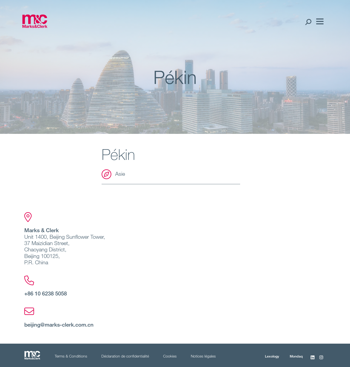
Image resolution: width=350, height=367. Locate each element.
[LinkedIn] (313, 360)
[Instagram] (321, 360)
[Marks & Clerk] (34, 26)
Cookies (170, 356)
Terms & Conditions (71, 356)
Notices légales (203, 356)
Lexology (272, 356)
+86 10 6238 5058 (45, 293)
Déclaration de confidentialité (125, 356)
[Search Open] (308, 22)
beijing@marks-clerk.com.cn (59, 324)
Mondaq (296, 356)
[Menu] (319, 22)
